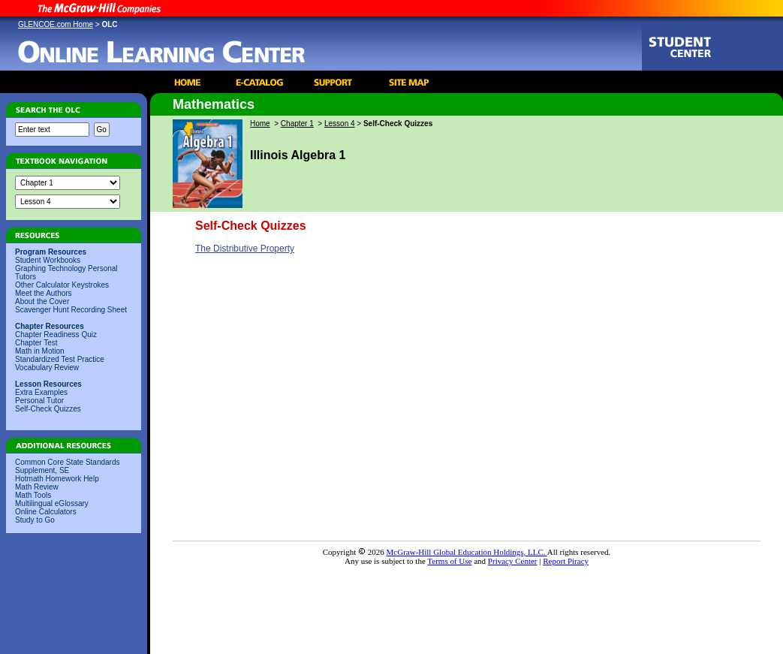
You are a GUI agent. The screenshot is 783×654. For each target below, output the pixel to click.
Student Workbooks (47, 260)
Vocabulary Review (47, 367)
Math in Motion (40, 351)
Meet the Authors (43, 293)
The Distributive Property (244, 248)
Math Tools (33, 495)
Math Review (37, 487)
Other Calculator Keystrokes (62, 285)
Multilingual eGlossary (52, 503)
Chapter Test (36, 343)
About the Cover (42, 301)
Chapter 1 (297, 123)
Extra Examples (41, 392)
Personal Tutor (39, 400)
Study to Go (35, 520)
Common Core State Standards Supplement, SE (67, 466)
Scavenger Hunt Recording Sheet (71, 310)
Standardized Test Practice (59, 359)
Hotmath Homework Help (57, 479)
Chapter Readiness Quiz (56, 334)
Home (260, 123)
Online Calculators (46, 512)
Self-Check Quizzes (48, 409)
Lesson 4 (339, 123)
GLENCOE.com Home (55, 24)
